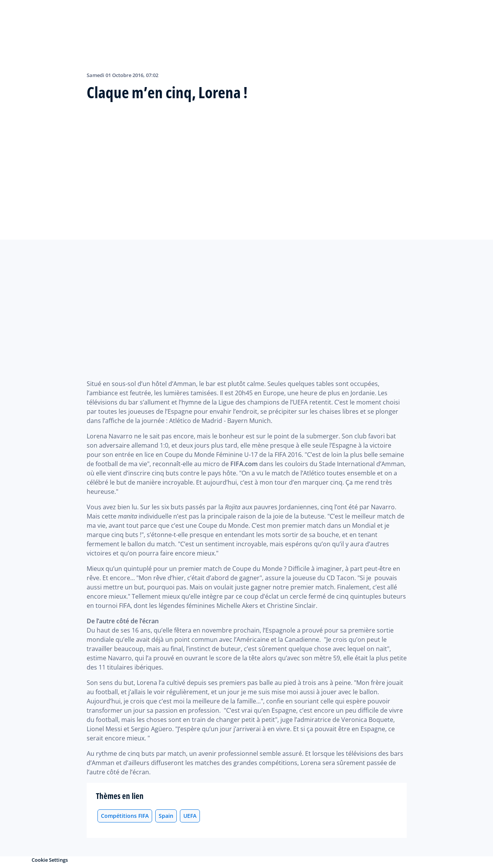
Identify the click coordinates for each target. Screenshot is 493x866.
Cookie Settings (50, 859)
